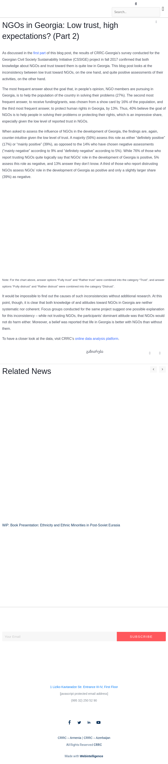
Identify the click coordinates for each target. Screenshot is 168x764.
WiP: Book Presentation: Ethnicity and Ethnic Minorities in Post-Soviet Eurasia (62, 525)
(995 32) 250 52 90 (84, 700)
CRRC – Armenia (69, 737)
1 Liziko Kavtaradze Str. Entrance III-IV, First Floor (84, 686)
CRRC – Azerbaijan (97, 737)
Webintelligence (91, 756)
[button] (135, 3)
